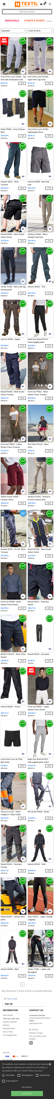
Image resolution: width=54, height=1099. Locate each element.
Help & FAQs (8, 1032)
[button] (41, 4)
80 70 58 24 (33, 1030)
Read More (38, 1071)
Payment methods (10, 1022)
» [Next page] (31, 984)
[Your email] (24, 998)
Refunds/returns (9, 1029)
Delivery (6, 1025)
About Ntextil (8, 1015)
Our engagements (10, 1035)
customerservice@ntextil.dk (39, 1018)
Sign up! (9, 1004)
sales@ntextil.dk (35, 1023)
